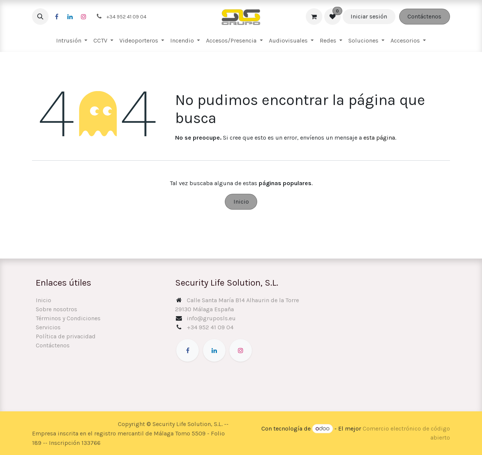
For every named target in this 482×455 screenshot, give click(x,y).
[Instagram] (84, 17)
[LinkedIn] (70, 17)
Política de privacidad (66, 336)
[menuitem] (71, 40)
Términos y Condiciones (68, 318)
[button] (40, 16)
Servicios (48, 327)
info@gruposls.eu (211, 318)
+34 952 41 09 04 (210, 327)
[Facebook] (56, 17)
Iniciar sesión (369, 16)
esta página (379, 137)
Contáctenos (424, 16)
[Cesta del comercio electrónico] (314, 16)
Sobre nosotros (56, 309)
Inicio (241, 201)
